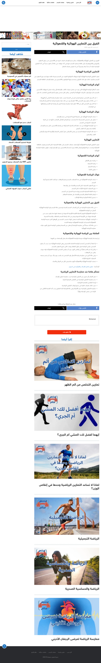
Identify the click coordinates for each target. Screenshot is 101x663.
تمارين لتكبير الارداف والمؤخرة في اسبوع (81, 267)
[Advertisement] (50, 18)
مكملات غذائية (50, 2)
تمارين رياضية (70, 2)
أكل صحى (78, 2)
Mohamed (92, 319)
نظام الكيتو (41, 2)
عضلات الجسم (60, 2)
